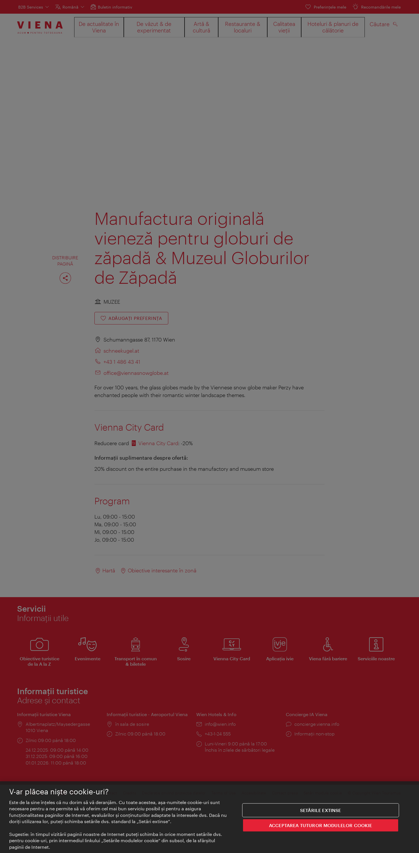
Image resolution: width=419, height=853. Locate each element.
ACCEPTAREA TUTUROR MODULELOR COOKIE (320, 828)
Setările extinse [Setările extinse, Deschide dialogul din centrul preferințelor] (320, 813)
